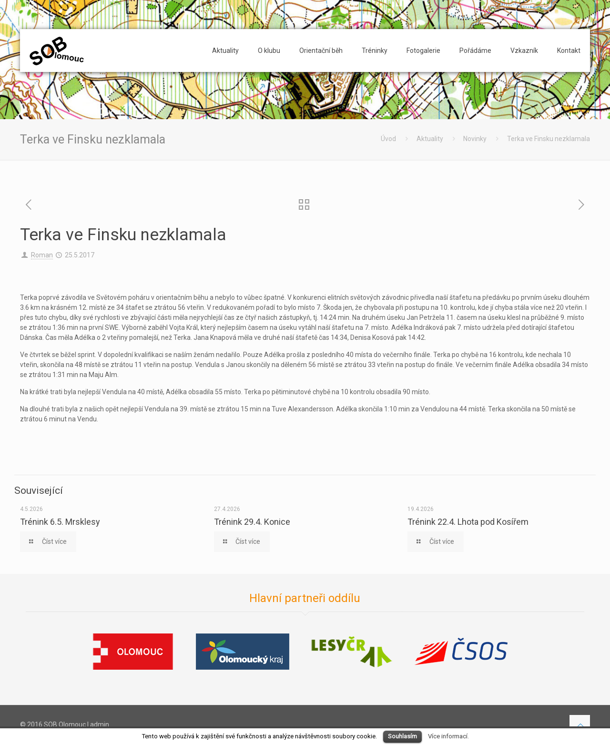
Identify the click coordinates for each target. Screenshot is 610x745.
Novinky (475, 139)
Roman (42, 255)
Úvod (388, 139)
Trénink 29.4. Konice (252, 522)
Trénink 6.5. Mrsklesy (60, 522)
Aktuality (430, 139)
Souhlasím (402, 736)
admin (99, 724)
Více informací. (448, 736)
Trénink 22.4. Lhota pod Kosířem (468, 522)
